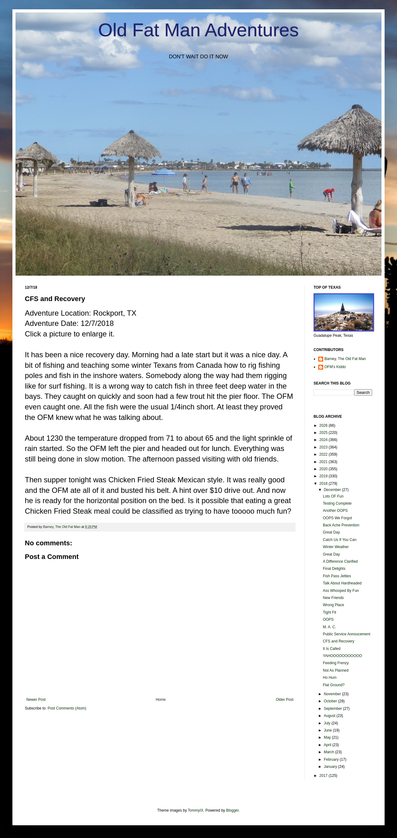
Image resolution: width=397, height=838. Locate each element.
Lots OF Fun (333, 496)
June (328, 730)
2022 (324, 454)
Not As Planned (336, 670)
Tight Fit (329, 612)
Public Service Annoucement (346, 634)
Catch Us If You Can (339, 540)
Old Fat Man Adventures (198, 30)
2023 (324, 447)
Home (161, 699)
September (333, 708)
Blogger (232, 810)
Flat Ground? (334, 685)
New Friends (333, 598)
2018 (324, 483)
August (330, 716)
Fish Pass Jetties (337, 576)
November (333, 694)
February (332, 759)
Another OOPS (335, 510)
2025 (324, 432)
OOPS (328, 619)
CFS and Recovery (338, 641)
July (328, 723)
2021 (324, 462)
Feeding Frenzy (336, 663)
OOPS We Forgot (337, 518)
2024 (324, 440)
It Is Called (332, 649)
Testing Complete (337, 503)
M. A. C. (329, 627)
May (328, 737)
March (329, 752)
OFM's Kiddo (335, 367)
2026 (324, 425)
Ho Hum (330, 677)
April (328, 745)
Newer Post (36, 699)
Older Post (284, 699)
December (333, 490)
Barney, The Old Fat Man (345, 359)
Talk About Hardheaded (342, 583)
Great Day (331, 532)
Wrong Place (333, 605)
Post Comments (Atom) (66, 708)
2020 (324, 469)
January (331, 766)
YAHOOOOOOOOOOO (342, 656)
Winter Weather (336, 547)
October (331, 701)
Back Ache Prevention (341, 525)
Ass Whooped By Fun (341, 590)
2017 (324, 775)
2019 (324, 476)
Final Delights (334, 568)
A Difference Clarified (340, 561)
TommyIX (195, 810)
